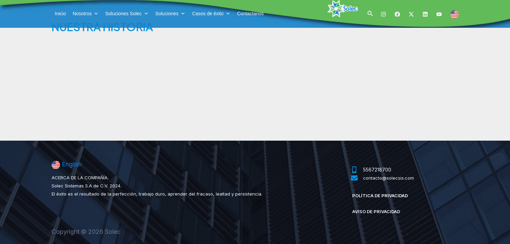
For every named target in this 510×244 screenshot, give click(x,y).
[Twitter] (411, 14)
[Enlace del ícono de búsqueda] (370, 13)
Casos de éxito (211, 14)
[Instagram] (383, 14)
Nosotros (85, 14)
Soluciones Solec (126, 14)
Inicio (60, 13)
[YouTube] (439, 14)
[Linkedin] (425, 14)
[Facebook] (397, 14)
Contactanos (250, 13)
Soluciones (170, 14)
